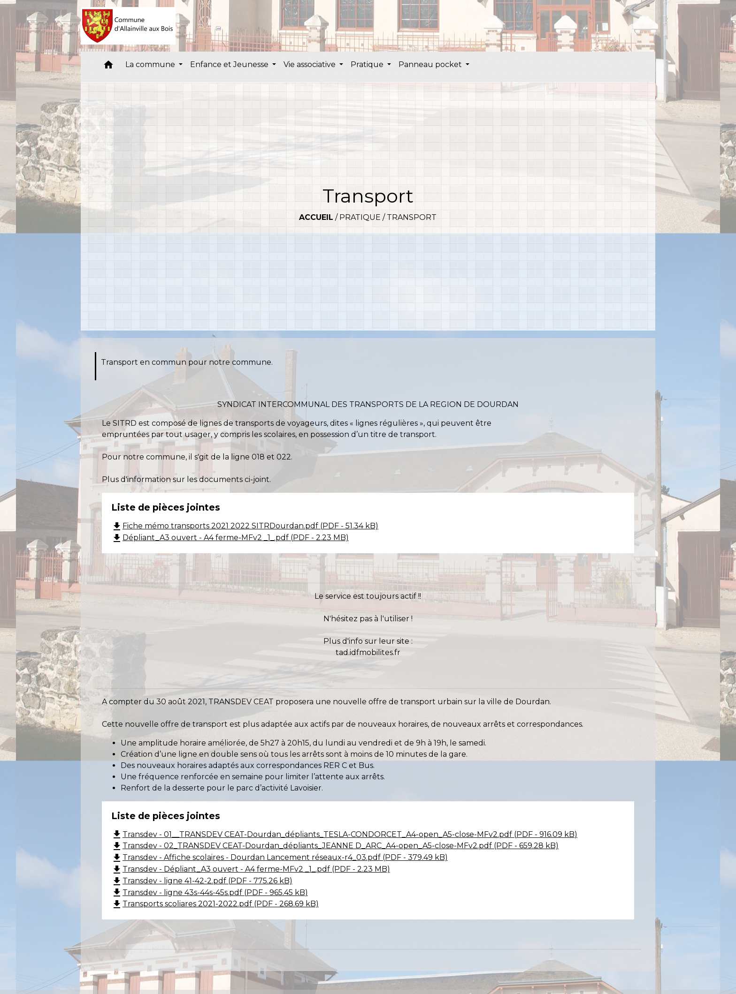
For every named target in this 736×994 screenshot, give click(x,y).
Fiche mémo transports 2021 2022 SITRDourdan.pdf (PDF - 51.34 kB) (244, 525)
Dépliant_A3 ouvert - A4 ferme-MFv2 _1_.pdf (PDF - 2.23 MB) (230, 537)
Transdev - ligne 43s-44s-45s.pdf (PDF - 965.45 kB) (209, 892)
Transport (412, 217)
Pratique (360, 217)
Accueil (316, 217)
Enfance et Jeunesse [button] (230, 64)
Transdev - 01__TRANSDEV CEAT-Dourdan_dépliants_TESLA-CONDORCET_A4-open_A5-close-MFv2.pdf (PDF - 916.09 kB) (344, 834)
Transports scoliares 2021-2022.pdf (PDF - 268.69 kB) (215, 903)
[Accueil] (128, 26)
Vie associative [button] (310, 64)
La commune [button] (151, 64)
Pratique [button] (368, 64)
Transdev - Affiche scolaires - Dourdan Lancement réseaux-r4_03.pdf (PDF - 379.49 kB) (279, 857)
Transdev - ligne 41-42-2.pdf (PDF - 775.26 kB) (201, 880)
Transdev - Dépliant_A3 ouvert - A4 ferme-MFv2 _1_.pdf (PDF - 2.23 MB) (250, 869)
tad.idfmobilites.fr (368, 652)
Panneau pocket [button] (431, 64)
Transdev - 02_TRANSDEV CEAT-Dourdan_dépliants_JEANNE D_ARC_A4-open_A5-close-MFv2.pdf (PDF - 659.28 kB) (335, 845)
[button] (108, 66)
